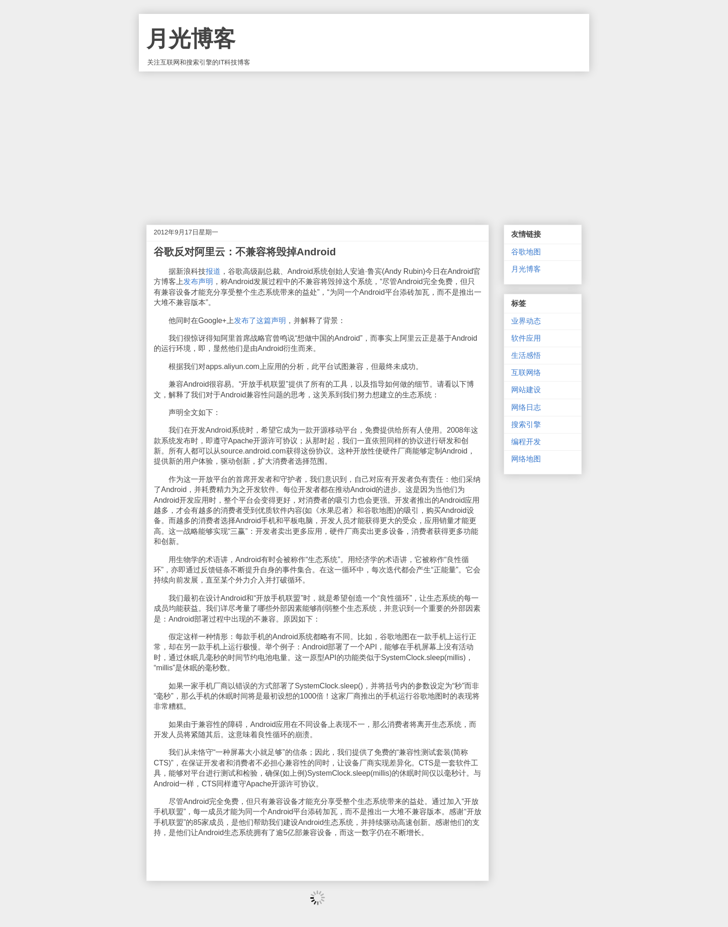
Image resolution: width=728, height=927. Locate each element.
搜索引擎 (526, 424)
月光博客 (190, 38)
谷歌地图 (526, 252)
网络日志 (526, 407)
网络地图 (526, 459)
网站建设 (526, 390)
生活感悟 (526, 355)
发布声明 (198, 281)
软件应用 (526, 338)
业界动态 (526, 321)
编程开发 (526, 442)
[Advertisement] (364, 141)
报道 (213, 271)
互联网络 (526, 372)
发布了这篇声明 (260, 320)
